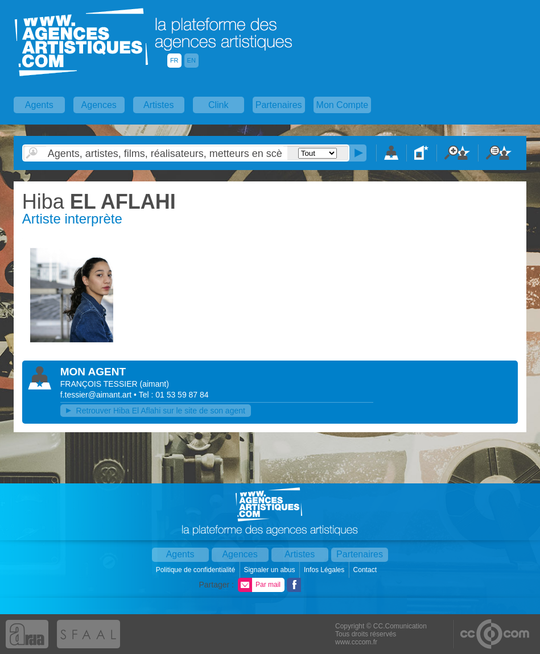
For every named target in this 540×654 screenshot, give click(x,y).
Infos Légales (325, 570)
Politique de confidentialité (196, 570)
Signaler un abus (270, 570)
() (154, 383)
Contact (366, 570)
